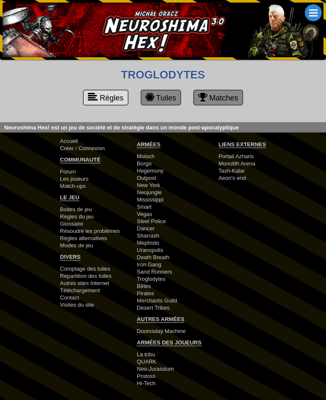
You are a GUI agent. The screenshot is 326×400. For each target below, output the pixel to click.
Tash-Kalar (232, 171)
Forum (68, 171)
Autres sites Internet (84, 283)
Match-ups (73, 186)
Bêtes (144, 286)
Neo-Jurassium (155, 369)
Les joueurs (74, 179)
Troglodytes (151, 279)
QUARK (146, 361)
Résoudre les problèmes (90, 231)
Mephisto (148, 243)
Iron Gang (149, 264)
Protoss (146, 376)
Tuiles (160, 97)
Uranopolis (150, 250)
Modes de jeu (76, 245)
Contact (69, 297)
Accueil (69, 141)
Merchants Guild (157, 300)
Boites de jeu (76, 209)
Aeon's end (232, 178)
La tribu (146, 354)
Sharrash (148, 235)
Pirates (145, 293)
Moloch (146, 156)
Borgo (144, 163)
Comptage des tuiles (85, 269)
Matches (218, 97)
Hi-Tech (146, 383)
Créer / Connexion (82, 148)
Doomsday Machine (161, 331)
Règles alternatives (83, 238)
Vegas (144, 214)
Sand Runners (154, 272)
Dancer (146, 228)
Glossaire (71, 224)
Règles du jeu (77, 216)
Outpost (146, 178)
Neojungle (149, 192)
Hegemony (150, 171)
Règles (106, 97)
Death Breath (153, 257)
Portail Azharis (236, 156)
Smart (144, 207)
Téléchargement (80, 290)
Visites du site (77, 305)
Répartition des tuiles (85, 276)
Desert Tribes (153, 308)
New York (148, 185)
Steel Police (151, 221)
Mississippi (150, 199)
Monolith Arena (237, 163)
